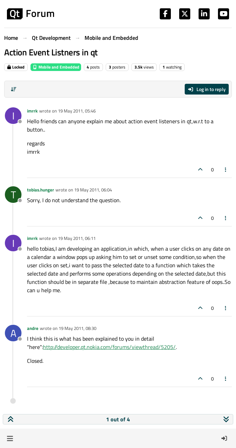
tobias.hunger (40, 189)
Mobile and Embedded (55, 67)
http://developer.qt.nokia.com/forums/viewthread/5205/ (109, 347)
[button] (10, 438)
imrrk (32, 110)
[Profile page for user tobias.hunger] (13, 194)
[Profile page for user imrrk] (13, 115)
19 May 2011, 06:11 (77, 238)
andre (32, 328)
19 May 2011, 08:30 (77, 328)
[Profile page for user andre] (13, 333)
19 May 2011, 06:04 (93, 189)
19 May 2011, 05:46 (77, 110)
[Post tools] (226, 169)
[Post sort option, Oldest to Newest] (13, 89)
